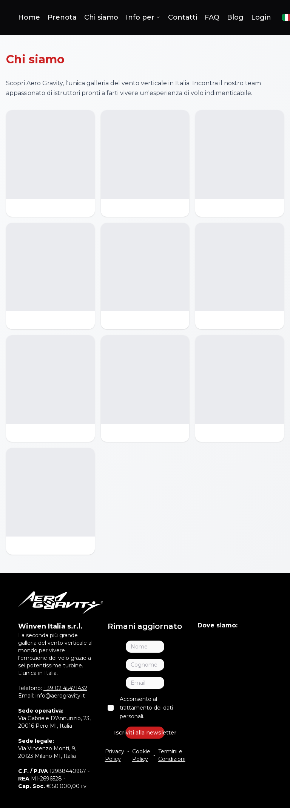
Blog (235, 17)
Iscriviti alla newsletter (145, 732)
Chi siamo (101, 17)
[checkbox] (111, 708)
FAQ (212, 17)
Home (29, 17)
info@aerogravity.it (60, 695)
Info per (143, 17)
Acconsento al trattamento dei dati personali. (146, 708)
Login (261, 17)
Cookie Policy (141, 755)
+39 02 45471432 (65, 688)
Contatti (182, 17)
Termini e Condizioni (171, 755)
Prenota (62, 17)
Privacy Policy (114, 755)
